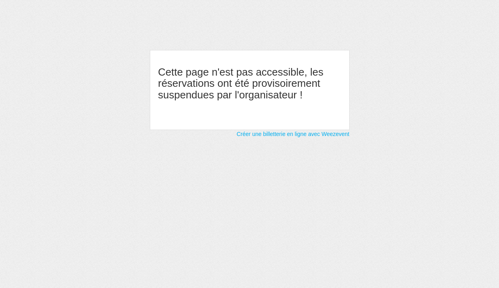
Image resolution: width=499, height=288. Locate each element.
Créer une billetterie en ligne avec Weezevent (293, 134)
